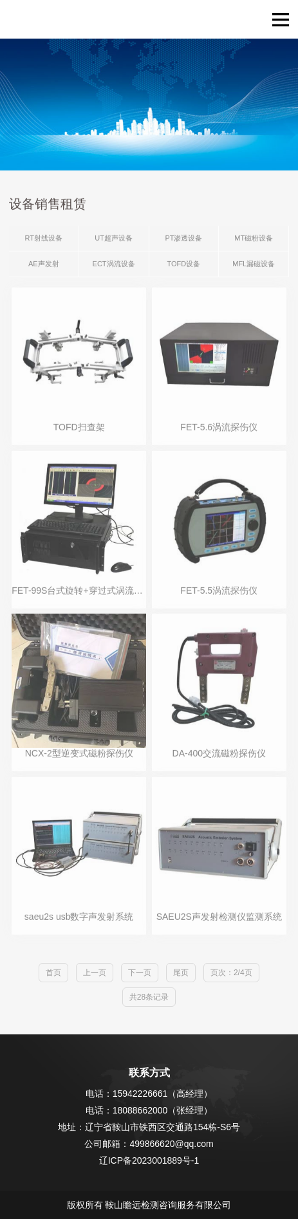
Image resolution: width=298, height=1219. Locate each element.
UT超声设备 (114, 239)
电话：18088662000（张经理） (149, 1110)
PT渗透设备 (183, 239)
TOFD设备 (184, 264)
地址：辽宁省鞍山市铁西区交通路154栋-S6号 (149, 1127)
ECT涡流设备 (114, 264)
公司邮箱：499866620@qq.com (148, 1144)
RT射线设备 (43, 239)
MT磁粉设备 (253, 239)
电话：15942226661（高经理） (149, 1093)
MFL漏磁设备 (253, 264)
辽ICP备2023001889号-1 (149, 1160)
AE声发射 (43, 264)
